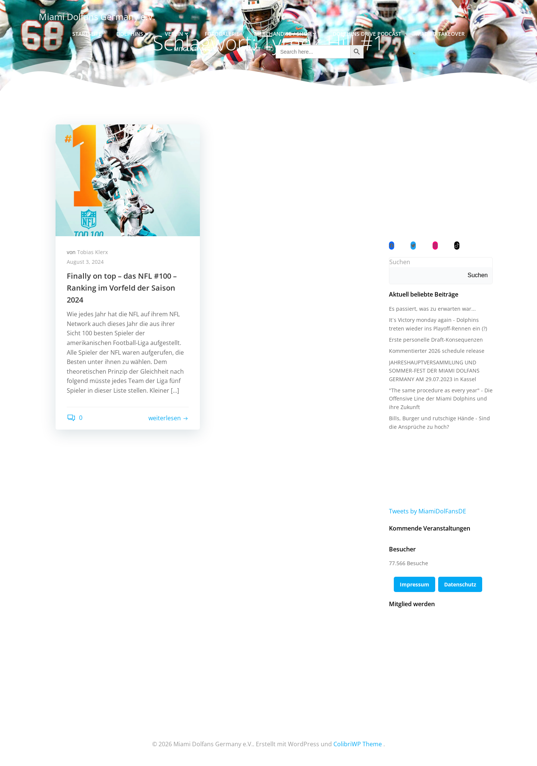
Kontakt (248, 49)
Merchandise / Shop (286, 33)
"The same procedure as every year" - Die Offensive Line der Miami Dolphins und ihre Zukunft (441, 399)
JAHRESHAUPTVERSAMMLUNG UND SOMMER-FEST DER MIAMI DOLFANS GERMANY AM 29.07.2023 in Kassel (434, 371)
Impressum (414, 584)
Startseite (86, 33)
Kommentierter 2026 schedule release (436, 350)
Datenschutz (460, 584)
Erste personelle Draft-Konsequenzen (436, 339)
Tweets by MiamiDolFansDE (427, 511)
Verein (177, 33)
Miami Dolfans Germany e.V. (97, 16)
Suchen (399, 262)
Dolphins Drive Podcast (367, 33)
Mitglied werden (198, 49)
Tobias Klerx (92, 252)
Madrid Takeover (440, 33)
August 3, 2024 (85, 261)
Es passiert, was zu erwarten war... (432, 308)
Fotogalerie (222, 33)
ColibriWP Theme (357, 744)
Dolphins (133, 33)
